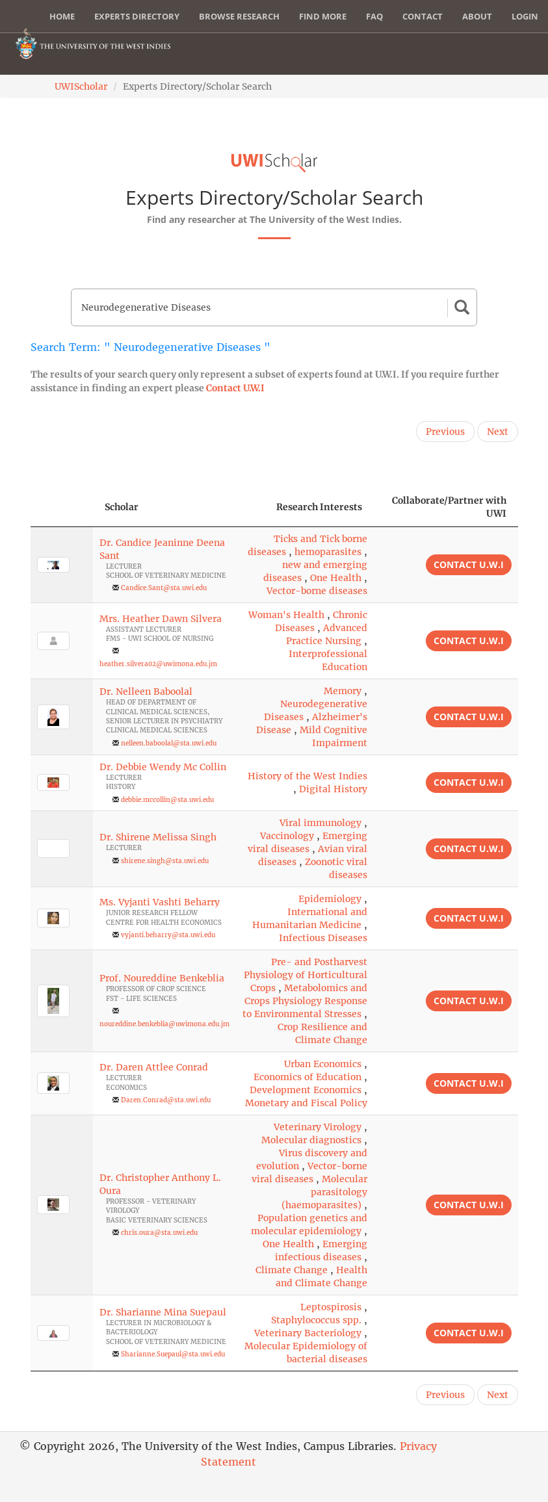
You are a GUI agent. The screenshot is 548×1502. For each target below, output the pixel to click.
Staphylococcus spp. (316, 1320)
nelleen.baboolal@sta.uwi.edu (168, 743)
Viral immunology (320, 823)
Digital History (333, 789)
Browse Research (239, 16)
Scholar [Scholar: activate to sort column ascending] (121, 507)
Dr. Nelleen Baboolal (145, 691)
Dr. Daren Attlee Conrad (153, 1067)
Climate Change (291, 1270)
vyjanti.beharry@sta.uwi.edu (168, 935)
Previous (445, 431)
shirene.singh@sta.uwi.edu (165, 861)
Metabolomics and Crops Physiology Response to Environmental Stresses (304, 1001)
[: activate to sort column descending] (62, 507)
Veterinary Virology (317, 1127)
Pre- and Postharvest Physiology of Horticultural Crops (305, 975)
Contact (422, 16)
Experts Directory (136, 16)
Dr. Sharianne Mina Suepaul (162, 1312)
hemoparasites (327, 552)
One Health (335, 578)
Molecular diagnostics (311, 1140)
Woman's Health (286, 615)
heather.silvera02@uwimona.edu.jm (158, 664)
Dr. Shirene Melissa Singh (157, 837)
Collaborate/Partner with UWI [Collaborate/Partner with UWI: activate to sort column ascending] (449, 507)
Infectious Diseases (323, 938)
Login (525, 16)
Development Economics (305, 1090)
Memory (342, 691)
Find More (322, 16)
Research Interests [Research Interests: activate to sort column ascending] (319, 507)
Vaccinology (287, 836)
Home (62, 16)
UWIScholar (81, 86)
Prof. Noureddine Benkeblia (161, 978)
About (477, 16)
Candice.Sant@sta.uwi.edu (164, 588)
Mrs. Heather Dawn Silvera (160, 619)
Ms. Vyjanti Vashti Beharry (159, 902)
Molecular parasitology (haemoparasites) (324, 1192)
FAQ (374, 16)
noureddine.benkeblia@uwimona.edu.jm (164, 1024)
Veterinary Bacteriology (307, 1333)
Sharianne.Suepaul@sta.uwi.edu (173, 1354)
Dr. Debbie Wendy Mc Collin (162, 767)
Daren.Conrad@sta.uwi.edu (166, 1100)
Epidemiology (329, 899)
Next (497, 431)
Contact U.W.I (235, 388)
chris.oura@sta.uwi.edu (159, 1232)
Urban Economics (322, 1064)
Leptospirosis (330, 1307)
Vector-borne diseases (317, 591)
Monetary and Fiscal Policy (306, 1103)
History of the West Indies (307, 776)
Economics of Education (307, 1077)
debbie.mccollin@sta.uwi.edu (167, 800)
